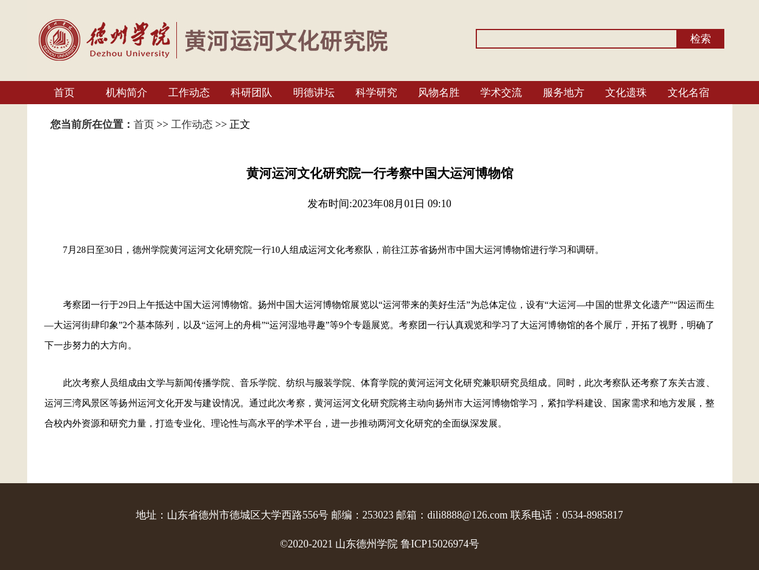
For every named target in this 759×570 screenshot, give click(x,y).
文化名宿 (688, 92)
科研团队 (251, 92)
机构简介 (126, 92)
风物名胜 (439, 92)
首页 (64, 92)
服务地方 (563, 92)
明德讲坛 (314, 92)
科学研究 (376, 92)
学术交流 (501, 92)
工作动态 (189, 92)
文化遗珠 (626, 92)
